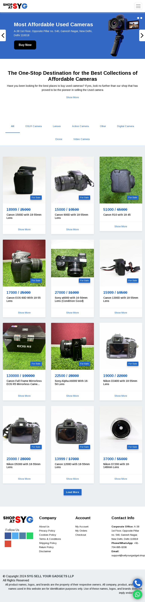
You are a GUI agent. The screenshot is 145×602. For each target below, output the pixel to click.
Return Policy (46, 547)
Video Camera (81, 139)
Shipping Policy (48, 543)
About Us (44, 526)
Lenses (57, 126)
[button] (11, 35)
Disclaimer (45, 551)
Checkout (80, 534)
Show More (72, 97)
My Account (81, 526)
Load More (72, 492)
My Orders (81, 530)
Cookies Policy (47, 534)
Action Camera (80, 126)
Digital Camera (125, 126)
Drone (58, 139)
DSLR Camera (33, 126)
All (12, 126)
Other (103, 126)
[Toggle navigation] (138, 6)
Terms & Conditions (50, 539)
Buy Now (25, 44)
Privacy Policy (47, 530)
